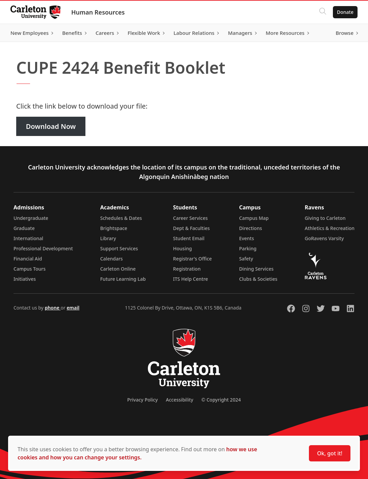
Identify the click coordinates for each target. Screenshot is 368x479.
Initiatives (25, 279)
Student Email (189, 238)
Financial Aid (28, 258)
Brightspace (113, 228)
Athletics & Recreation (329, 228)
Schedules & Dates (121, 218)
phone (52, 307)
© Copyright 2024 (221, 399)
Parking (248, 248)
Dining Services (256, 269)
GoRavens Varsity (324, 238)
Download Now (51, 126)
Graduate (24, 228)
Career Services (190, 218)
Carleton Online (118, 269)
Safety (246, 258)
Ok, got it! (329, 453)
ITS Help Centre (190, 279)
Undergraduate (31, 218)
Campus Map (254, 218)
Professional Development (43, 248)
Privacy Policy (142, 399)
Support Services (119, 248)
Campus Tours (30, 269)
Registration (187, 269)
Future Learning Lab (123, 279)
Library (108, 238)
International (28, 238)
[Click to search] (322, 12)
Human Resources (98, 12)
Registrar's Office (192, 258)
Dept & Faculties (191, 228)
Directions (250, 228)
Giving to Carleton (325, 218)
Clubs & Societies (258, 279)
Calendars (111, 258)
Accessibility (179, 399)
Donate (345, 12)
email (73, 307)
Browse (344, 32)
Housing (182, 248)
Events (246, 238)
